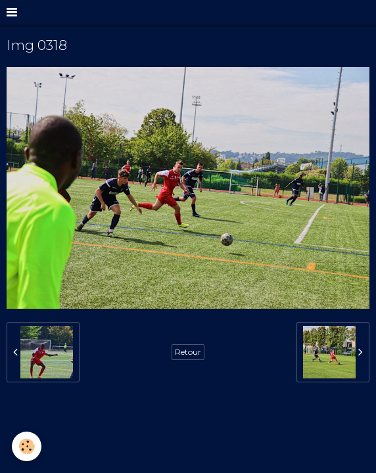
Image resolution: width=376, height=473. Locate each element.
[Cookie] (26, 446)
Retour (188, 352)
